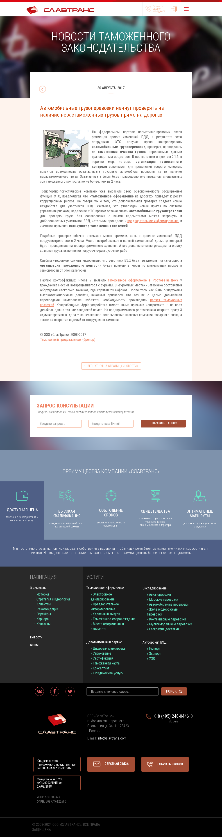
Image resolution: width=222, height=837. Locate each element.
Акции (34, 645)
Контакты (43, 624)
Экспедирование (155, 588)
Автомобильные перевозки (168, 604)
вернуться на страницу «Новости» (111, 366)
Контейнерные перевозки (167, 619)
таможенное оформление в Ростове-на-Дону (143, 280)
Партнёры (43, 614)
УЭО (152, 658)
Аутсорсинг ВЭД (155, 642)
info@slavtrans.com (112, 738)
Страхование (102, 653)
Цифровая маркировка (109, 648)
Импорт (154, 649)
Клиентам (43, 604)
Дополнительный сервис (104, 642)
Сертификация (103, 658)
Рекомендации (47, 609)
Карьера (42, 619)
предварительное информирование (153, 221)
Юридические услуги (108, 673)
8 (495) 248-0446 (173, 716)
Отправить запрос (163, 423)
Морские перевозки (163, 599)
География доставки (164, 629)
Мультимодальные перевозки (170, 624)
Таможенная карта (106, 663)
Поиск (174, 691)
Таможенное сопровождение (114, 619)
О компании (38, 588)
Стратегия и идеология (53, 599)
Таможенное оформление (105, 588)
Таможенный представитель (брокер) (67, 339)
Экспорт (155, 653)
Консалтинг (101, 668)
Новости (36, 637)
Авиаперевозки (160, 594)
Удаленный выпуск (106, 614)
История (42, 594)
